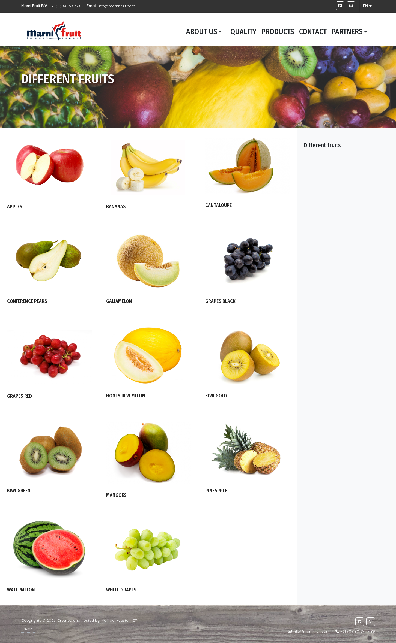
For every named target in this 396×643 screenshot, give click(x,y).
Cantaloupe (218, 205)
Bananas (116, 207)
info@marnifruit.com (116, 6)
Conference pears (27, 301)
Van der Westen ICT (120, 620)
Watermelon (21, 590)
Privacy (28, 628)
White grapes (121, 590)
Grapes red (19, 396)
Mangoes (116, 495)
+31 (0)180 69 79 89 (357, 631)
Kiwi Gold (216, 396)
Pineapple (216, 491)
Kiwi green (19, 491)
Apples (14, 207)
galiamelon (119, 301)
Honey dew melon (125, 396)
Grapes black (220, 301)
